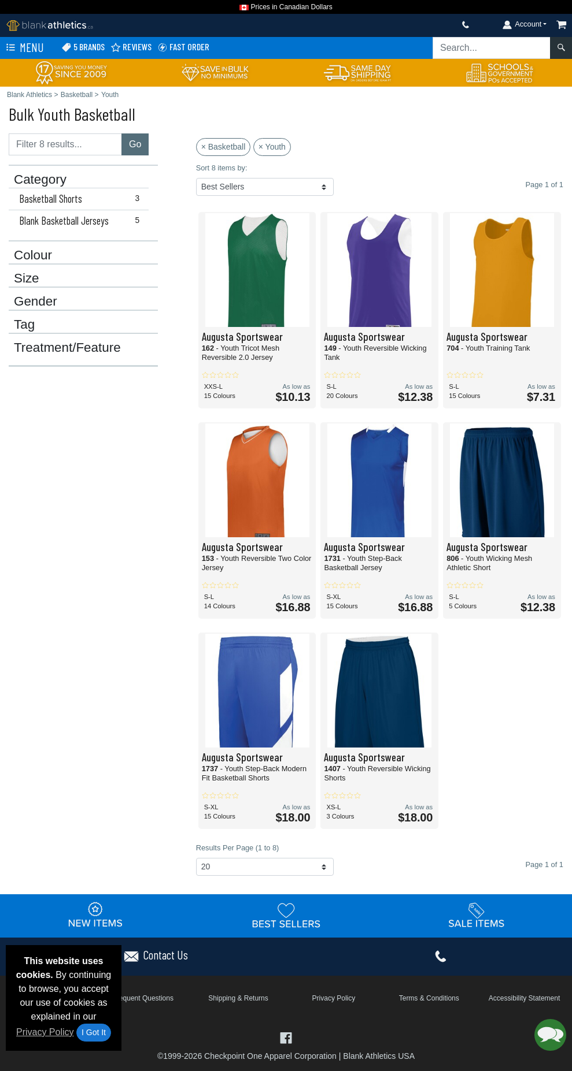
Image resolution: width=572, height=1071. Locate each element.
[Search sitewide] (492, 48)
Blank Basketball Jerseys (82, 220)
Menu (23, 48)
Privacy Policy (45, 1032)
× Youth (272, 146)
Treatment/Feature (67, 347)
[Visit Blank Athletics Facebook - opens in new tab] (286, 1037)
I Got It (94, 1032)
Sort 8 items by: (222, 167)
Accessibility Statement (524, 998)
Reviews (131, 47)
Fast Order (183, 47)
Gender (35, 301)
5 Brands (83, 47)
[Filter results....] (65, 144)
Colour (33, 255)
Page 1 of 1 (544, 864)
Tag (24, 324)
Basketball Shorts (82, 198)
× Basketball (223, 146)
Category (40, 179)
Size (26, 278)
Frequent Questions (143, 998)
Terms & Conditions (429, 998)
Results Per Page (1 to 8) (237, 847)
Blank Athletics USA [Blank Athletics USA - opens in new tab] (379, 1056)
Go (135, 144)
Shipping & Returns (238, 998)
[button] (550, 1035)
